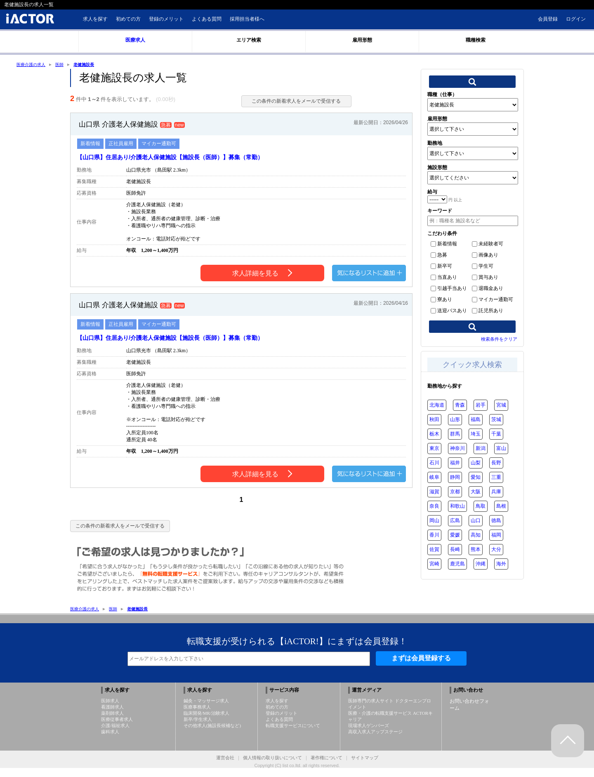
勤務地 (434, 144)
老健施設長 (93, 65)
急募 (439, 256)
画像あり (485, 256)
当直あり (444, 278)
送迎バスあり (449, 311)
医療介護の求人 (33, 65)
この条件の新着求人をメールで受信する (291, 102)
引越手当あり (449, 289)
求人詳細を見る (262, 279)
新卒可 (441, 267)
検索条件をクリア (499, 339)
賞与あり (485, 278)
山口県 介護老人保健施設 (125, 129)
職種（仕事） (442, 95)
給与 (432, 192)
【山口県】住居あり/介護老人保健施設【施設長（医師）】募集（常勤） (183, 163)
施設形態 (437, 168)
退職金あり (487, 289)
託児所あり (487, 311)
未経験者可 (487, 244)
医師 (66, 65)
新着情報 (444, 244)
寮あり (441, 300)
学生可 (482, 267)
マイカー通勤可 (492, 300)
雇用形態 (437, 119)
